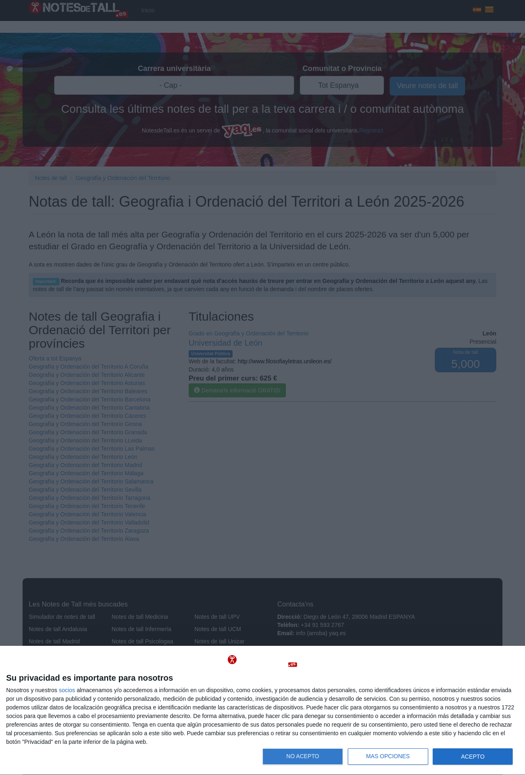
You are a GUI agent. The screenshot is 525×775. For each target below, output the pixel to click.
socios (67, 690)
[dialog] (262, 710)
